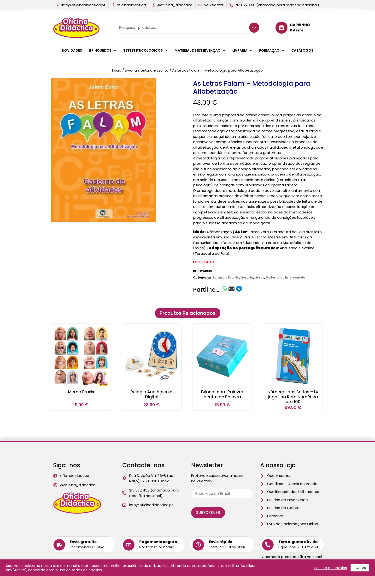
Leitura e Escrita (155, 70)
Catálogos (302, 50)
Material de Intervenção (200, 50)
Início (116, 70)
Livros (259, 277)
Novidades (72, 50)
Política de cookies (330, 568)
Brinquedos (102, 50)
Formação (271, 50)
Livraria (242, 50)
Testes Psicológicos (145, 50)
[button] (103, 50)
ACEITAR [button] (359, 567)
